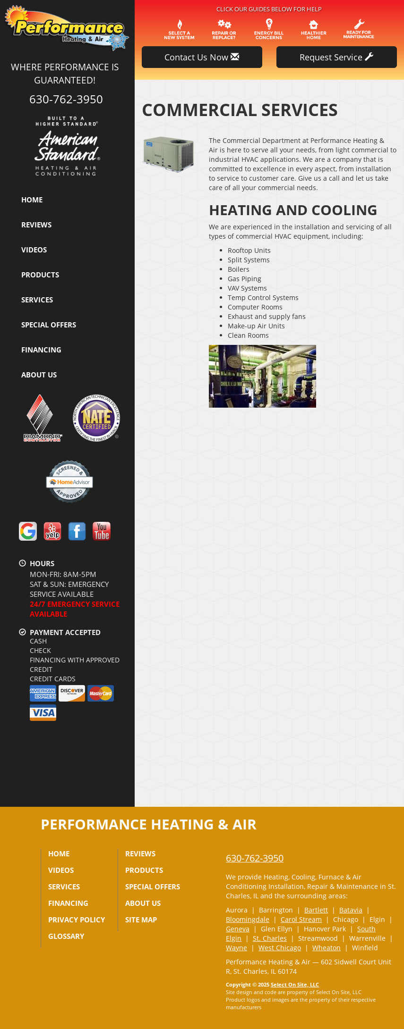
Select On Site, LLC (295, 984)
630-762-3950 (255, 858)
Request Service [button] (336, 57)
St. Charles (270, 938)
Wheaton (326, 947)
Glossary (66, 936)
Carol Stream (301, 919)
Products (40, 274)
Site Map (141, 919)
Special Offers (48, 324)
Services (37, 299)
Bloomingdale (247, 919)
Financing (41, 349)
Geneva (237, 928)
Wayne (236, 947)
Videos (34, 249)
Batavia (350, 909)
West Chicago (279, 947)
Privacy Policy (76, 919)
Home (32, 199)
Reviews (36, 224)
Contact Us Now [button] (201, 57)
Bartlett (316, 909)
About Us (39, 374)
